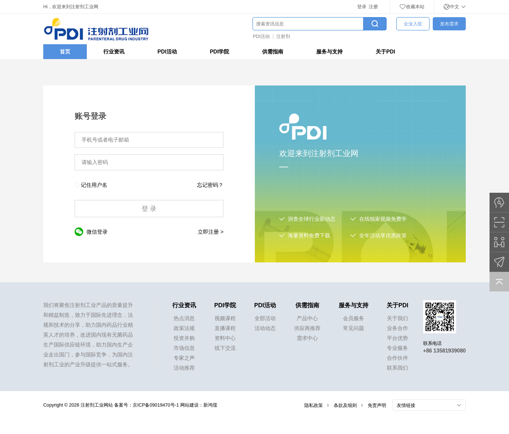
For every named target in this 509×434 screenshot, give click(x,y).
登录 (361, 6)
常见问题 (353, 328)
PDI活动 (261, 36)
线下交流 (225, 348)
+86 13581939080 (444, 350)
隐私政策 (313, 405)
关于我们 (397, 318)
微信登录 (91, 231)
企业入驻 (413, 23)
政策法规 (184, 328)
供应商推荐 (307, 328)
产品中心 (307, 318)
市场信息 (184, 348)
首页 (65, 51)
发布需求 (449, 23)
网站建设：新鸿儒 (198, 405)
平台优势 (397, 338)
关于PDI (385, 51)
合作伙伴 (397, 358)
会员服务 (353, 318)
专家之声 (184, 358)
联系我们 (397, 368)
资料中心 (225, 338)
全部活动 (265, 318)
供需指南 (272, 51)
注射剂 (283, 36)
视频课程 (225, 318)
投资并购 (184, 338)
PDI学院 (219, 51)
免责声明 (377, 405)
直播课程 (225, 328)
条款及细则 (345, 405)
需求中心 (307, 338)
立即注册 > (210, 232)
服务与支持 (329, 51)
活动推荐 (184, 368)
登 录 (149, 208)
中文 (454, 6)
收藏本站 (411, 6)
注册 (373, 6)
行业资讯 (113, 51)
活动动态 (265, 328)
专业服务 (397, 348)
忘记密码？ (210, 185)
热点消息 (184, 318)
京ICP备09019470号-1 (156, 405)
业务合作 (397, 328)
